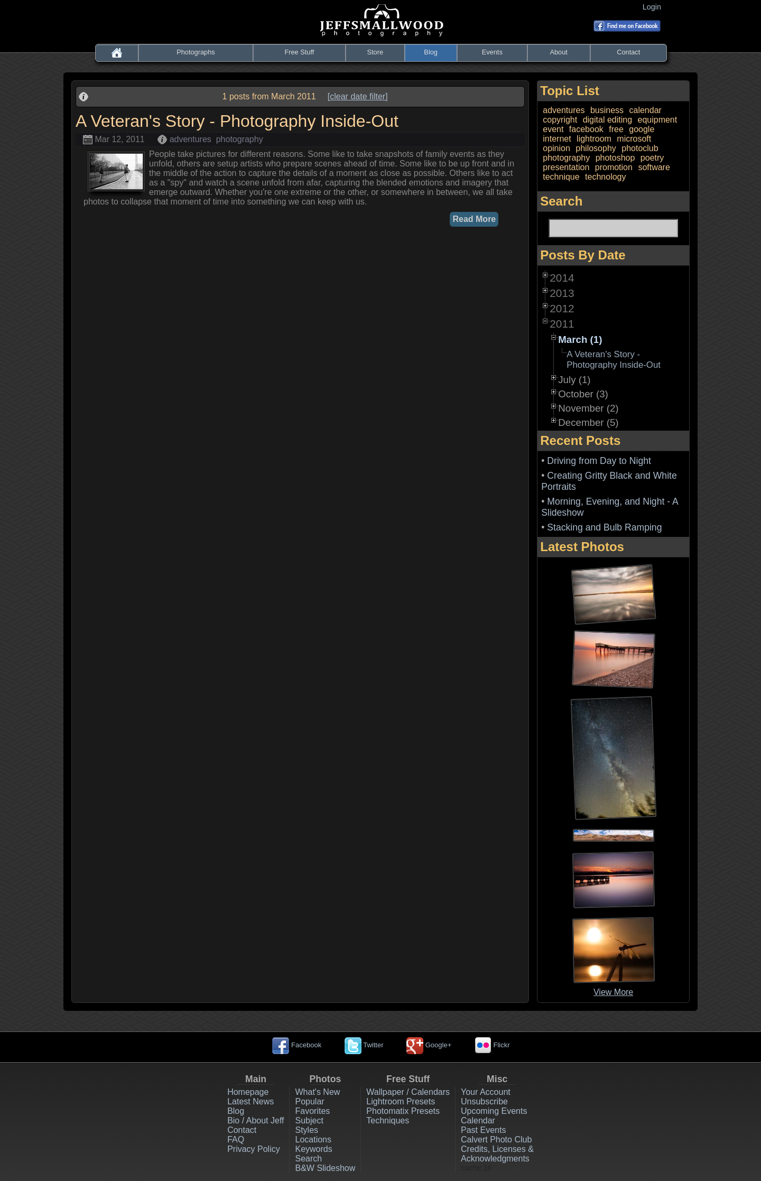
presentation (566, 167)
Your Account (486, 1091)
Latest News (250, 1101)
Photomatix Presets (403, 1110)
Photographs (196, 52)
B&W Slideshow (325, 1168)
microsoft (634, 138)
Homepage (247, 1091)
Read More (474, 219)
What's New (317, 1091)
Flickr (492, 1045)
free (616, 129)
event (553, 129)
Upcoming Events (494, 1110)
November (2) (588, 408)
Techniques (387, 1120)
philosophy (596, 148)
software (654, 167)
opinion (556, 148)
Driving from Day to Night (599, 460)
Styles (306, 1130)
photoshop (615, 157)
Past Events (483, 1130)
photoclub (639, 148)
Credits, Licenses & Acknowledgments (497, 1154)
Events (492, 52)
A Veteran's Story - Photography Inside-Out (614, 359)
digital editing (607, 119)
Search (308, 1158)
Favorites (312, 1110)
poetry (652, 157)
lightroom (594, 138)
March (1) (580, 339)
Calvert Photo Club (496, 1139)
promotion (614, 167)
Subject (309, 1120)
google (641, 129)
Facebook (296, 1045)
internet (557, 138)
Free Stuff (299, 52)
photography (239, 139)
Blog (431, 52)
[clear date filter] (358, 96)
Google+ (428, 1045)
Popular (309, 1101)
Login (654, 7)
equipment (657, 119)
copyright (560, 119)
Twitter (364, 1045)
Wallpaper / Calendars (408, 1091)
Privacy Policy (253, 1149)
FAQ (235, 1139)
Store (375, 52)
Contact (628, 52)
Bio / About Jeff (255, 1120)
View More (613, 992)
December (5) (588, 422)
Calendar (478, 1120)
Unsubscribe (484, 1101)
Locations (313, 1139)
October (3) (583, 393)
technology (605, 176)
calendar (645, 110)
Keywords (313, 1149)
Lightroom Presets (400, 1101)
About (558, 52)
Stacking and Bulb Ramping (604, 527)
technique (561, 176)
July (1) (574, 379)
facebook (586, 129)
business (607, 110)
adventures (190, 139)
